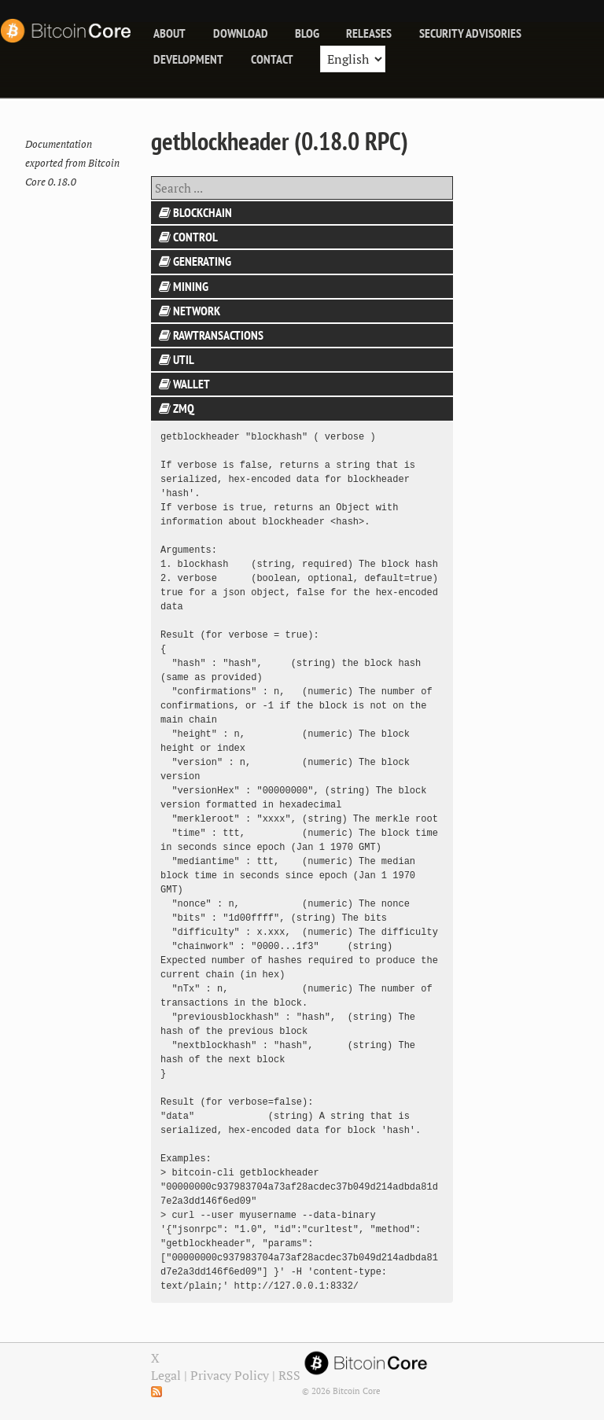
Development (188, 59)
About (169, 33)
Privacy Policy (229, 1375)
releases (369, 33)
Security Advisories (470, 33)
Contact (272, 59)
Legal (166, 1375)
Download (240, 33)
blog (307, 33)
